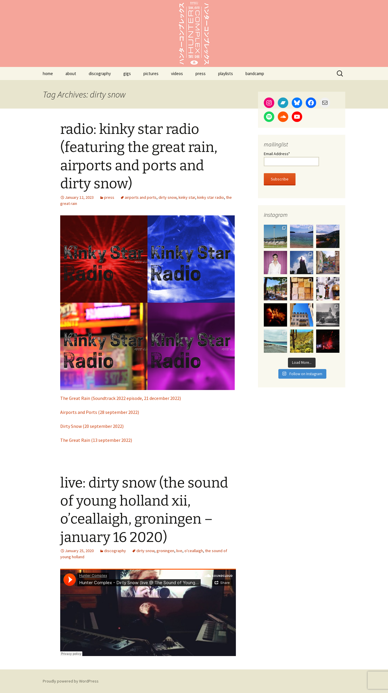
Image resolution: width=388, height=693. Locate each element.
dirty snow (168, 197)
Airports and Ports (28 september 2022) (99, 412)
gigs (127, 73)
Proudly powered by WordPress (71, 681)
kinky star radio (210, 197)
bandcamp (254, 73)
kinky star (187, 197)
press (200, 73)
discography (100, 73)
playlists (225, 73)
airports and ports (140, 197)
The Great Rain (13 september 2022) (96, 440)
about (70, 73)
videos (177, 73)
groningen (165, 550)
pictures (151, 73)
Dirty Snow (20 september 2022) (92, 426)
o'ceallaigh (193, 550)
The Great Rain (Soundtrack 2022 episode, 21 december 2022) (120, 398)
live (179, 550)
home (48, 73)
